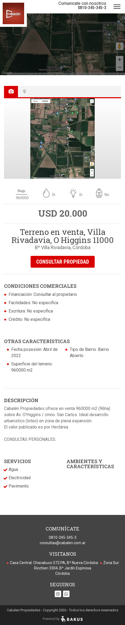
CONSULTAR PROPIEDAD (62, 262)
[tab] (11, 91)
